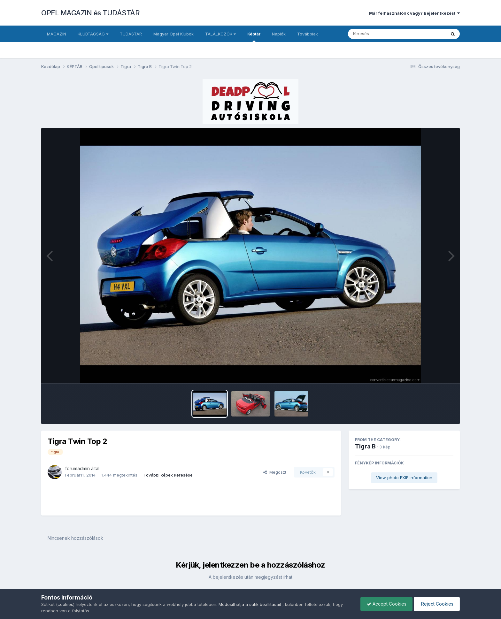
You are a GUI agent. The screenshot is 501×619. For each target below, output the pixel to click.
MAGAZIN (56, 33)
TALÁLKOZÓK (220, 33)
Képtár (253, 36)
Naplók (279, 33)
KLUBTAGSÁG (93, 33)
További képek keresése (168, 475)
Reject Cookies (436, 604)
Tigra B (365, 446)
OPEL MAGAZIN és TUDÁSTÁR (90, 13)
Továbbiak (307, 33)
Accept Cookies (385, 604)
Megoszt (274, 472)
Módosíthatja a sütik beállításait (250, 604)
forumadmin (77, 468)
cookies (65, 604)
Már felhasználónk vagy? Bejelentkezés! (414, 13)
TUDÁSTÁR (131, 33)
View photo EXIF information (404, 477)
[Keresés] (379, 34)
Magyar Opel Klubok (173, 33)
